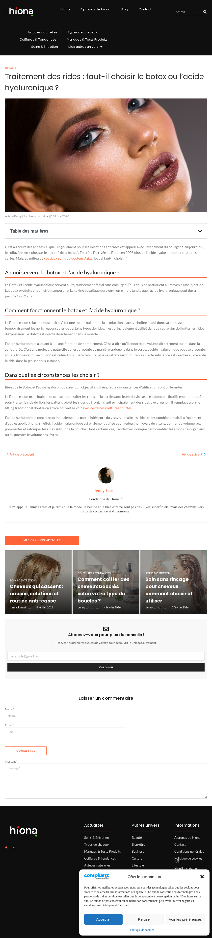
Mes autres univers (84, 46)
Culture (137, 858)
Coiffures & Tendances (38, 39)
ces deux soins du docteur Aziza (68, 258)
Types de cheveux (82, 32)
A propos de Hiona (95, 9)
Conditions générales (189, 851)
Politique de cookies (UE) (188, 860)
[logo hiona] (21, 11)
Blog (124, 9)
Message (11, 761)
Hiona (65, 9)
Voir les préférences (185, 919)
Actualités (94, 825)
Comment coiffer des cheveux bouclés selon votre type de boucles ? (101, 596)
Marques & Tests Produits (87, 39)
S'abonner (106, 667)
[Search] (189, 12)
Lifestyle (138, 865)
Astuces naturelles (42, 32)
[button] (202, 876)
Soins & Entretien (44, 46)
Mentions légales (186, 868)
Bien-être (138, 844)
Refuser (144, 919)
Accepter (103, 919)
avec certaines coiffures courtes (107, 408)
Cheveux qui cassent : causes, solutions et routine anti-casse (37, 596)
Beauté (137, 838)
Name (9, 709)
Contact (144, 9)
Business (138, 851)
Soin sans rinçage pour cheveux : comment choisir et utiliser (172, 596)
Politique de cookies (142, 930)
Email (9, 725)
